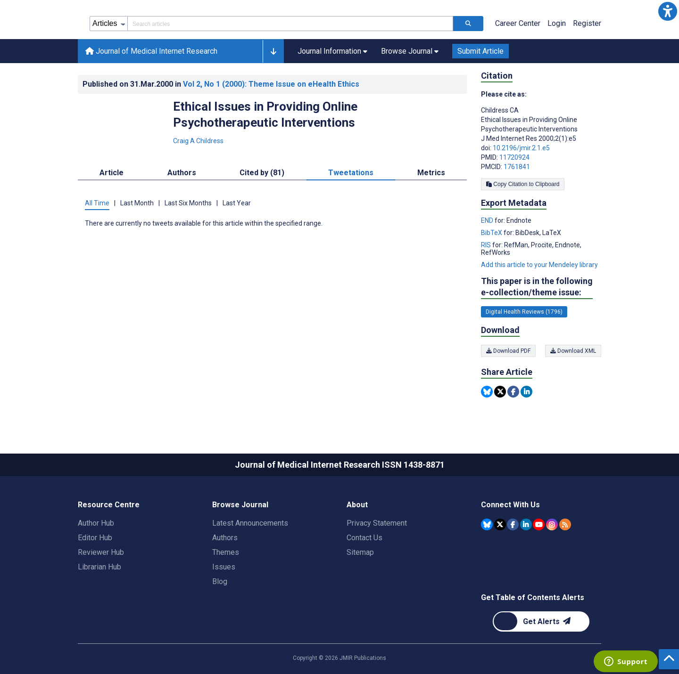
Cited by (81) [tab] (262, 172)
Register (587, 23)
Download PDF (508, 351)
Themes (225, 552)
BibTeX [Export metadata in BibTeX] (492, 232)
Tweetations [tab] (350, 172)
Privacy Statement (377, 523)
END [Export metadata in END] (488, 220)
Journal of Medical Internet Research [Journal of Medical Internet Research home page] (151, 51)
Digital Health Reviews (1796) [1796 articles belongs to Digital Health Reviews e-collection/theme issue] (524, 312)
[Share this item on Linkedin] (526, 392)
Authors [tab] (181, 172)
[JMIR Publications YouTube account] (539, 524)
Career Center (517, 23)
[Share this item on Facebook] (513, 392)
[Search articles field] (290, 23)
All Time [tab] (97, 203)
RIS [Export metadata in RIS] (486, 245)
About (357, 504)
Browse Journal (240, 504)
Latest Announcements (250, 523)
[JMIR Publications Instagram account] (552, 524)
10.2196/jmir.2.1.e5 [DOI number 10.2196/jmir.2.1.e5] (521, 148)
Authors (225, 537)
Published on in (221, 84)
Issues (223, 566)
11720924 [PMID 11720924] (514, 157)
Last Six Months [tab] (188, 203)
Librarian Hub (99, 566)
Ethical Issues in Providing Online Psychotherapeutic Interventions (265, 114)
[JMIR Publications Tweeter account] (500, 524)
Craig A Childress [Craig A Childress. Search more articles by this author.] (198, 141)
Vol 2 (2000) (271, 84)
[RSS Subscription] (565, 524)
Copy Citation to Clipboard (522, 184)
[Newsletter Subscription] (541, 621)
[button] (667, 11)
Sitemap (360, 552)
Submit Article (480, 51)
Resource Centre (109, 504)
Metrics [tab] (431, 172)
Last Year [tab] (237, 203)
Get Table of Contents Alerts (532, 597)
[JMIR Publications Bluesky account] (487, 524)
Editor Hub (95, 537)
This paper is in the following (537, 287)
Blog (219, 581)
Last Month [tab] (137, 203)
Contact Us (364, 537)
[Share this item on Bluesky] (487, 392)
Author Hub (96, 523)
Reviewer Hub (101, 552)
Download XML (573, 351)
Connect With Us (510, 504)
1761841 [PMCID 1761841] (517, 167)
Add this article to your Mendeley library (539, 264)
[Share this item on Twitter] (500, 392)
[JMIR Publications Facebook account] (513, 524)
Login (556, 23)
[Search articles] (468, 23)
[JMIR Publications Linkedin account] (526, 524)
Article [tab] (111, 172)
